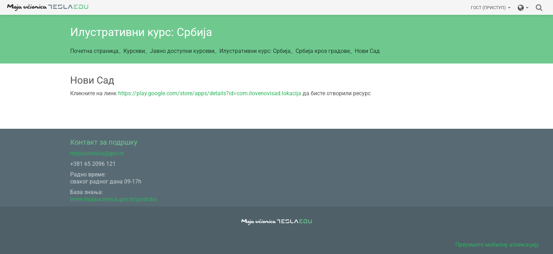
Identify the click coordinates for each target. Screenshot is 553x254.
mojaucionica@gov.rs (97, 153)
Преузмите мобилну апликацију (497, 244)
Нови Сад (367, 51)
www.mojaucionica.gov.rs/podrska (113, 199)
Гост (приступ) (491, 7)
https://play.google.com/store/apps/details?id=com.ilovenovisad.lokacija (209, 93)
